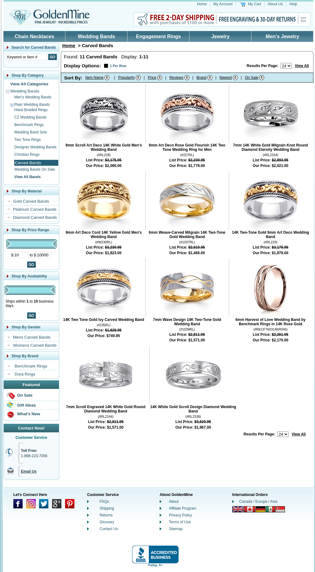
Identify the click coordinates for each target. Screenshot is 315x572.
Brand (201, 77)
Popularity (126, 77)
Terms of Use (180, 522)
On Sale (25, 395)
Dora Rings (25, 374)
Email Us (29, 471)
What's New (28, 414)
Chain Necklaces (34, 36)
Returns (106, 515)
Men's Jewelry (282, 36)
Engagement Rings (158, 36)
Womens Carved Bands (35, 345)
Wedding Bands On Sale (34, 169)
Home (202, 4)
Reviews (176, 77)
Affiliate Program (182, 508)
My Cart (254, 4)
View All (302, 66)
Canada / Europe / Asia (258, 501)
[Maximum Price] (43, 255)
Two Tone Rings (27, 139)
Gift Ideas (26, 405)
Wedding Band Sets (30, 132)
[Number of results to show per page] (286, 66)
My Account (223, 4)
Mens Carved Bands (32, 337)
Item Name (94, 77)
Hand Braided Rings (30, 110)
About (174, 501)
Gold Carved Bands (31, 201)
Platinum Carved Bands (34, 209)
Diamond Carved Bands (35, 217)
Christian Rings (26, 154)
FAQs (104, 501)
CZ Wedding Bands (30, 117)
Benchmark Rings (29, 125)
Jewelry (220, 36)
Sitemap (176, 529)
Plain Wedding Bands (32, 104)
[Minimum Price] (21, 255)
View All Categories (29, 84)
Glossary (107, 522)
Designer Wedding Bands (35, 147)
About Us (275, 4)
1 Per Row (118, 66)
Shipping (107, 508)
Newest (226, 77)
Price (152, 77)
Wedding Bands (96, 36)
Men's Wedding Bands (32, 97)
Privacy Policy (180, 515)
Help (293, 4)
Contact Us (109, 529)
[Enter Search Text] (26, 57)
